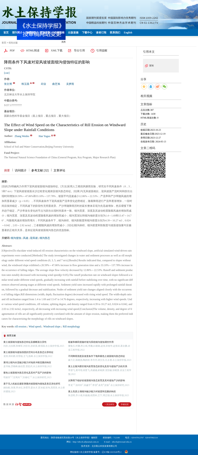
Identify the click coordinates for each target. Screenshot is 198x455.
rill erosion (20, 326)
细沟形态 (45, 238)
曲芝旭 (56, 84)
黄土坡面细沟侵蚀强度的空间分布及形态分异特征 (28, 352)
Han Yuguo (44, 136)
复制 (151, 65)
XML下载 (56, 50)
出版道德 (73, 32)
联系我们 (115, 32)
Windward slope (51, 326)
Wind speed (34, 326)
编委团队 (31, 32)
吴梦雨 (70, 84)
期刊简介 (17, 32)
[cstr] (7, 73)
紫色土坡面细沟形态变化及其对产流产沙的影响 (27, 372)
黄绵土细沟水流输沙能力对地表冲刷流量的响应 (27, 362)
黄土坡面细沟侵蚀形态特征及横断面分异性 (25, 342)
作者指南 (59, 32)
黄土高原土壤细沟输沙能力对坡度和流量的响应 (92, 391)
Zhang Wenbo (22, 136)
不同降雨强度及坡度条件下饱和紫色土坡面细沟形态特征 (96, 356)
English (128, 32)
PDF (12, 50)
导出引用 (79, 50)
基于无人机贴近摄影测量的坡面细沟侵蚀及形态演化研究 (31, 384)
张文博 (8, 84)
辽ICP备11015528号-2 (112, 452)
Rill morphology (71, 326)
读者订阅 (101, 32)
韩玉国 (25, 84)
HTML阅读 (32, 50)
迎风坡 (34, 238)
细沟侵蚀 (16, 238)
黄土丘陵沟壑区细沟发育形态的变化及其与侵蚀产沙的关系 (97, 366)
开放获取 (45, 32)
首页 (6, 32)
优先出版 (13, 43)
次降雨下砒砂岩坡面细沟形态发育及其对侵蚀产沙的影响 (96, 380)
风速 (25, 238)
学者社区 (125, 404)
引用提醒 (101, 50)
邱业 (43, 84)
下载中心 (87, 32)
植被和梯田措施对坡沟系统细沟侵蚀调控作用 (91, 342)
